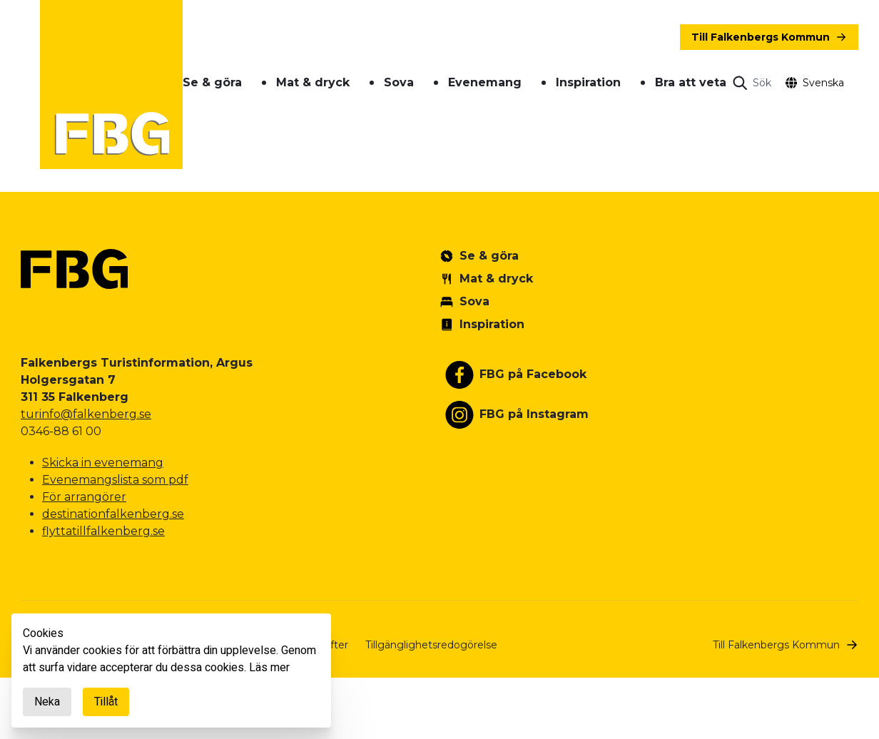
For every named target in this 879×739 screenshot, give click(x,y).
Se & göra (212, 82)
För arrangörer (84, 497)
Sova (399, 82)
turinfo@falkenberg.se (86, 414)
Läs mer (269, 667)
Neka (47, 701)
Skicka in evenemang (102, 462)
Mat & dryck (313, 82)
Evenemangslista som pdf (115, 479)
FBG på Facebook (532, 374)
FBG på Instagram (534, 414)
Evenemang (485, 82)
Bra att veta (690, 82)
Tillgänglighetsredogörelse (431, 644)
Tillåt (106, 701)
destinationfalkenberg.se (113, 514)
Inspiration (588, 82)
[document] (171, 670)
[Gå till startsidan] (111, 84)
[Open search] (752, 83)
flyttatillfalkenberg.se (103, 531)
